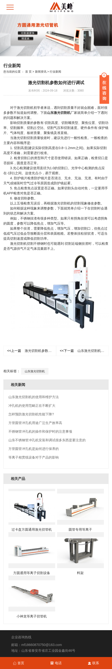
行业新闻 (55, 71)
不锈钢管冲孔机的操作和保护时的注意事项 (40, 431)
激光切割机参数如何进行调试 (31, 351)
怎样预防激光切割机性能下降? (31, 414)
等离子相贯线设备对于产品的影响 (33, 457)
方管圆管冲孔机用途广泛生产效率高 (35, 423)
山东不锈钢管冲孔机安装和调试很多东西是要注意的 (47, 440)
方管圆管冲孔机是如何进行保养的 (33, 449)
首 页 (28, 71)
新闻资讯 (41, 71)
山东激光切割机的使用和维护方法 (84, 351)
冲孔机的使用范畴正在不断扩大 (31, 405)
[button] (50, 52)
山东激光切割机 (59, 113)
